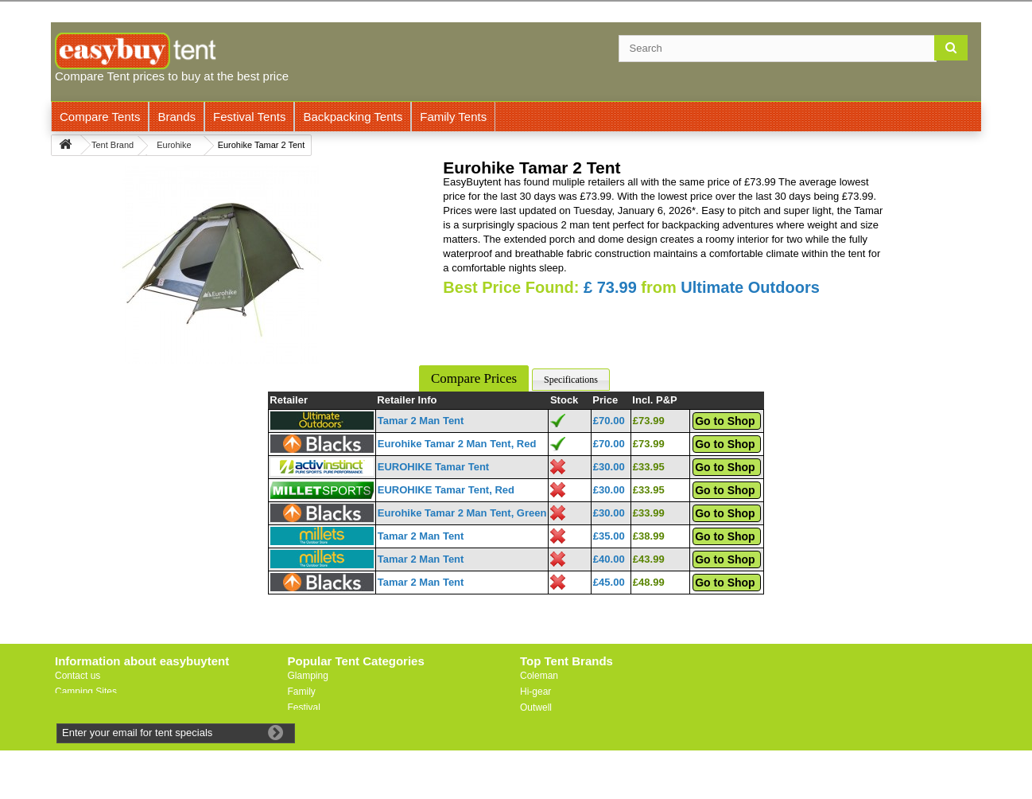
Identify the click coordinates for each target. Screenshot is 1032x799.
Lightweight (312, 723)
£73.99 (649, 421)
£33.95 (649, 467)
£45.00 (609, 582)
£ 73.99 (610, 287)
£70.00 (609, 421)
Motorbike (309, 739)
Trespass (539, 755)
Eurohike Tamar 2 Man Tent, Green (462, 513)
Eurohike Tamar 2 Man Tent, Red (457, 444)
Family (302, 691)
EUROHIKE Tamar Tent (433, 467)
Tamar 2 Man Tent (421, 421)
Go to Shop (725, 421)
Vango (533, 723)
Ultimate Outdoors (750, 287)
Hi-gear (535, 691)
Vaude (533, 739)
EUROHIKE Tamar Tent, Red (446, 490)
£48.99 (649, 582)
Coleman (539, 675)
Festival (304, 707)
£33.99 (649, 513)
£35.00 (609, 536)
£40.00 (609, 559)
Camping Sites (86, 691)
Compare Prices (474, 378)
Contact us (77, 675)
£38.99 (649, 536)
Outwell (536, 707)
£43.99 (649, 559)
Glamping (308, 675)
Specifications (571, 379)
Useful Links (81, 707)
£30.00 (609, 467)
